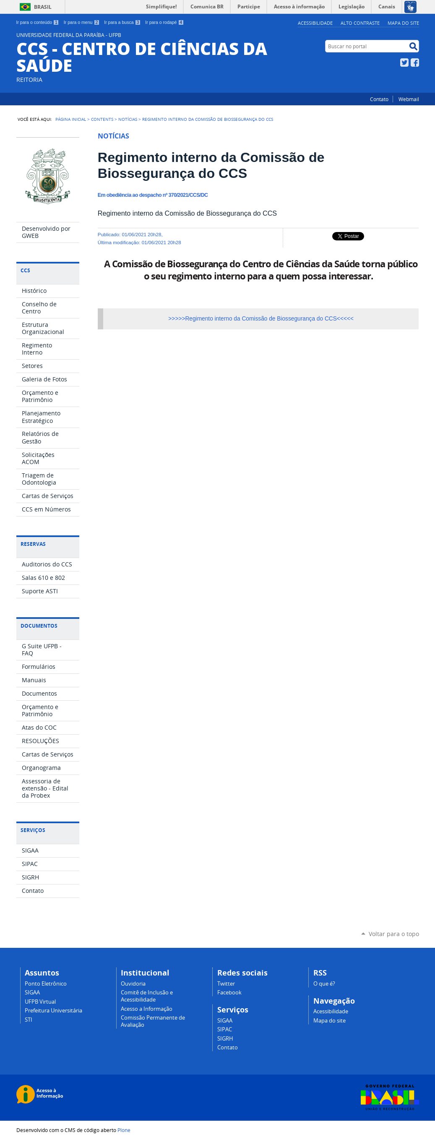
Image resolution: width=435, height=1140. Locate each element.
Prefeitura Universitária (53, 1010)
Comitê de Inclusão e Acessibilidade (147, 996)
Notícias (127, 119)
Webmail (409, 99)
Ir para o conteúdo (37, 22)
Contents (102, 119)
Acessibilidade (315, 23)
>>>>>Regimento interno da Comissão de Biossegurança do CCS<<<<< (261, 319)
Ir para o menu (81, 22)
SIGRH (225, 1038)
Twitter (404, 62)
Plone (123, 1130)
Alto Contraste (360, 23)
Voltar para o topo (394, 934)
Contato (379, 99)
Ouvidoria (133, 983)
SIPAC (224, 1029)
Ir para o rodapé (164, 22)
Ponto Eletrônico (46, 983)
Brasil (43, 6)
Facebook (415, 62)
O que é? (324, 983)
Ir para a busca (122, 22)
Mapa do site (403, 23)
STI (28, 1019)
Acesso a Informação (146, 1008)
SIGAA (32, 992)
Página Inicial (70, 119)
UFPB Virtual (40, 1001)
